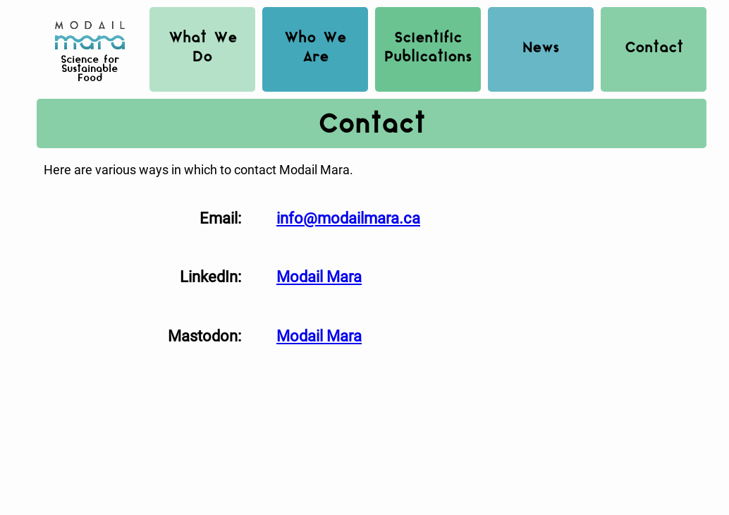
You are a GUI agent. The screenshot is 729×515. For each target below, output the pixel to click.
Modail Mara (319, 276)
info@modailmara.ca (348, 218)
